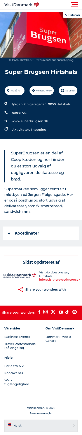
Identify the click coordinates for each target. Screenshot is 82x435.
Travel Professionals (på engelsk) (19, 346)
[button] (61, 4)
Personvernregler (41, 413)
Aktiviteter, (21, 130)
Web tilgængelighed (16, 382)
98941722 (19, 113)
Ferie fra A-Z (14, 366)
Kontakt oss (13, 373)
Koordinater (23, 233)
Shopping (38, 130)
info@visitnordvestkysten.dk (59, 279)
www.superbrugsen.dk (30, 121)
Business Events (17, 337)
